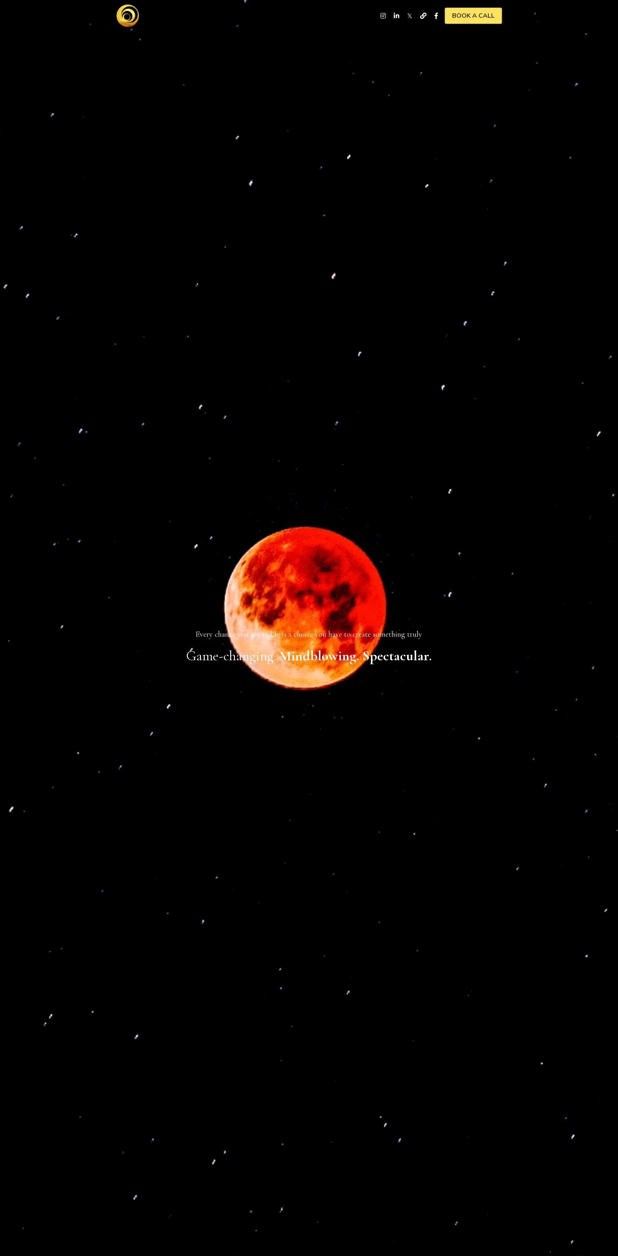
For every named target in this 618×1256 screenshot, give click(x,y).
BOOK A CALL (473, 15)
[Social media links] (383, 16)
